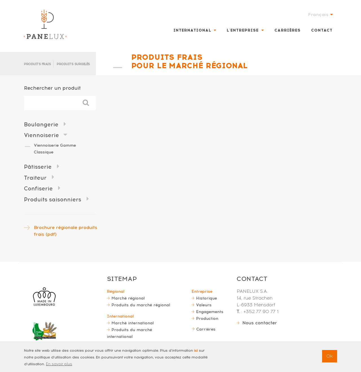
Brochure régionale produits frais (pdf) (65, 231)
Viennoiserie (41, 135)
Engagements (209, 311)
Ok (329, 356)
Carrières (287, 30)
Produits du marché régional (140, 304)
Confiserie (38, 188)
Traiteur (35, 178)
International (192, 30)
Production (207, 318)
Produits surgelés (73, 64)
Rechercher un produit (52, 88)
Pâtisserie (38, 167)
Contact (322, 30)
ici (196, 351)
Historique (206, 298)
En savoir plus (59, 364)
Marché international (132, 322)
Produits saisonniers (52, 199)
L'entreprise (243, 30)
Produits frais (37, 64)
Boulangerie (41, 124)
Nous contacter (259, 322)
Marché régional (128, 298)
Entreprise (201, 291)
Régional (115, 291)
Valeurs (204, 304)
